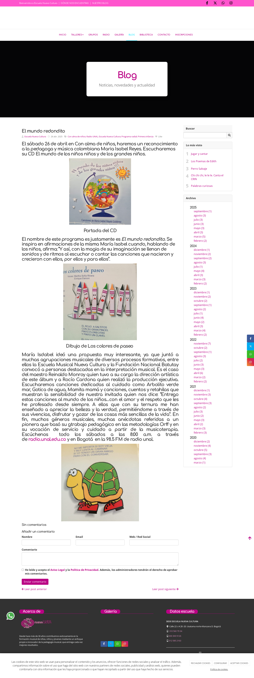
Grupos (93, 35)
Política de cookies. (219, 669)
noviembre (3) (202, 394)
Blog (132, 35)
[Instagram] (231, 3)
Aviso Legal (57, 569)
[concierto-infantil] (146, 629)
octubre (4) (200, 398)
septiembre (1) (203, 210)
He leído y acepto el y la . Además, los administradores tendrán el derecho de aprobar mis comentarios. (101, 571)
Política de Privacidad (84, 569)
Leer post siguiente (165, 588)
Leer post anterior (34, 588)
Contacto (164, 35)
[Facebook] (207, 3)
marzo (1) (199, 462)
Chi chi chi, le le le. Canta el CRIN (207, 176)
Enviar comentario (35, 581)
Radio (106, 35)
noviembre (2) (202, 253)
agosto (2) (200, 308)
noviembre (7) (202, 343)
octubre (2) (200, 300)
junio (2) (199, 415)
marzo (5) (199, 236)
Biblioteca (146, 35)
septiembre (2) (203, 257)
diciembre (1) (202, 249)
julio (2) (198, 360)
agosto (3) (200, 215)
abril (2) (198, 423)
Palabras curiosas (202, 185)
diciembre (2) (202, 441)
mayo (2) (199, 321)
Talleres (77, 35)
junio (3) (199, 223)
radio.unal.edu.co (47, 438)
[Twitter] (215, 3)
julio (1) (198, 266)
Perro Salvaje (199, 168)
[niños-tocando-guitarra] (127, 629)
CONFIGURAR (220, 663)
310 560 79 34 (175, 630)
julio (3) (198, 219)
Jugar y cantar (199, 153)
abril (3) (198, 231)
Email (79, 536)
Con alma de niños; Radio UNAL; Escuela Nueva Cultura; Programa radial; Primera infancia (110, 135)
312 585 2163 (175, 639)
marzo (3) (199, 278)
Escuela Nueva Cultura (35, 135)
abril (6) (198, 372)
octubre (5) (200, 449)
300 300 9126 (175, 635)
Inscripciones (184, 35)
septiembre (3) (203, 402)
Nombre (27, 536)
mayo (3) (199, 227)
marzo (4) (199, 329)
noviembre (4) (202, 445)
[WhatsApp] (223, 3)
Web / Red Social (139, 536)
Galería (119, 35)
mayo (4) (199, 270)
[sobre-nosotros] (107, 629)
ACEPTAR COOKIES (239, 663)
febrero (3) (200, 432)
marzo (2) (199, 376)
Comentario (29, 549)
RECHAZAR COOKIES (200, 663)
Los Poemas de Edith (203, 160)
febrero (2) (200, 240)
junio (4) (199, 317)
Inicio (62, 35)
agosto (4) (200, 457)
